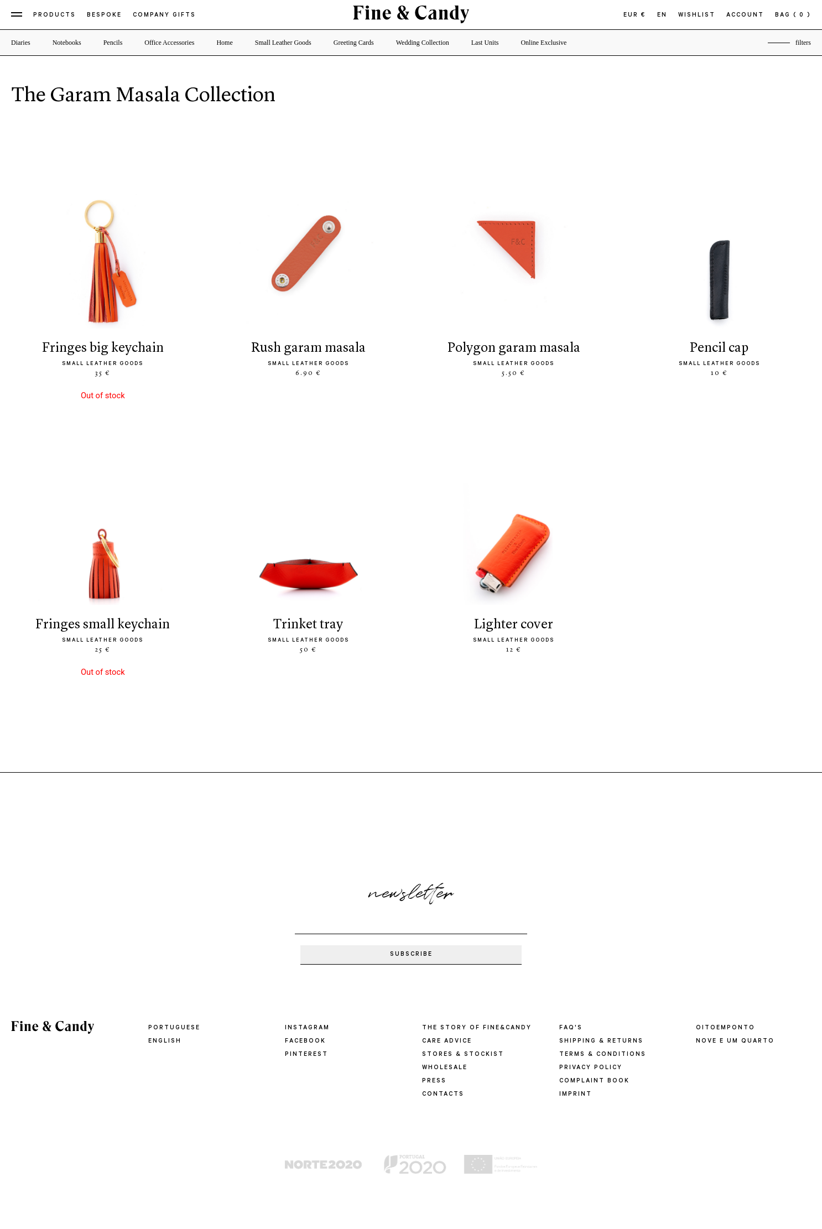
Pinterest (306, 1054)
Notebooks (67, 42)
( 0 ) (802, 15)
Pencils (113, 42)
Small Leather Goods (283, 42)
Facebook (305, 1041)
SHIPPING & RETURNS (601, 1041)
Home (224, 42)
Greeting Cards (354, 42)
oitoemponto (725, 1028)
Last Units (485, 42)
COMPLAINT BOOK (594, 1081)
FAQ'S (570, 1028)
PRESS (434, 1081)
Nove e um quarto (735, 1041)
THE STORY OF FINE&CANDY (477, 1028)
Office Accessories (169, 42)
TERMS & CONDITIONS (602, 1054)
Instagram (307, 1028)
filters (803, 42)
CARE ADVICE (447, 1041)
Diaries (20, 42)
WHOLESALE (444, 1068)
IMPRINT (575, 1094)
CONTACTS (443, 1094)
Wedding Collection (422, 42)
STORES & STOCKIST (463, 1054)
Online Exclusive (543, 42)
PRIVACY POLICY (590, 1068)
